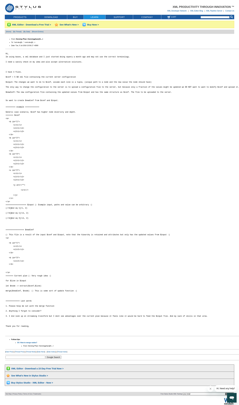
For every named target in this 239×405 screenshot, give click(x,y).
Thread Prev (19, 352)
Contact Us (229, 11)
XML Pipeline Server (214, 11)
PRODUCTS (20, 17)
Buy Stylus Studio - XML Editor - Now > (32, 382)
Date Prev (9, 352)
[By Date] (26, 32)
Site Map (8, 394)
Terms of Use (27, 394)
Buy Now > (93, 24)
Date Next (40, 352)
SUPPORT (119, 17)
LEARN (94, 17)
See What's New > (69, 24)
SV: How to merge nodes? (27, 342)
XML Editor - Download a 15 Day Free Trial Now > (37, 368)
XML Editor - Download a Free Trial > (31, 24)
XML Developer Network (177, 11)
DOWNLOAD (51, 17)
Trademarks (37, 394)
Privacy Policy (17, 394)
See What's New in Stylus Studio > (29, 375)
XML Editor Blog (196, 11)
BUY (75, 17)
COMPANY (147, 17)
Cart (171, 17)
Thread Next (30, 352)
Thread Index (62, 352)
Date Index (51, 352)
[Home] (8, 32)
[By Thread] (17, 32)
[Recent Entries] (37, 32)
